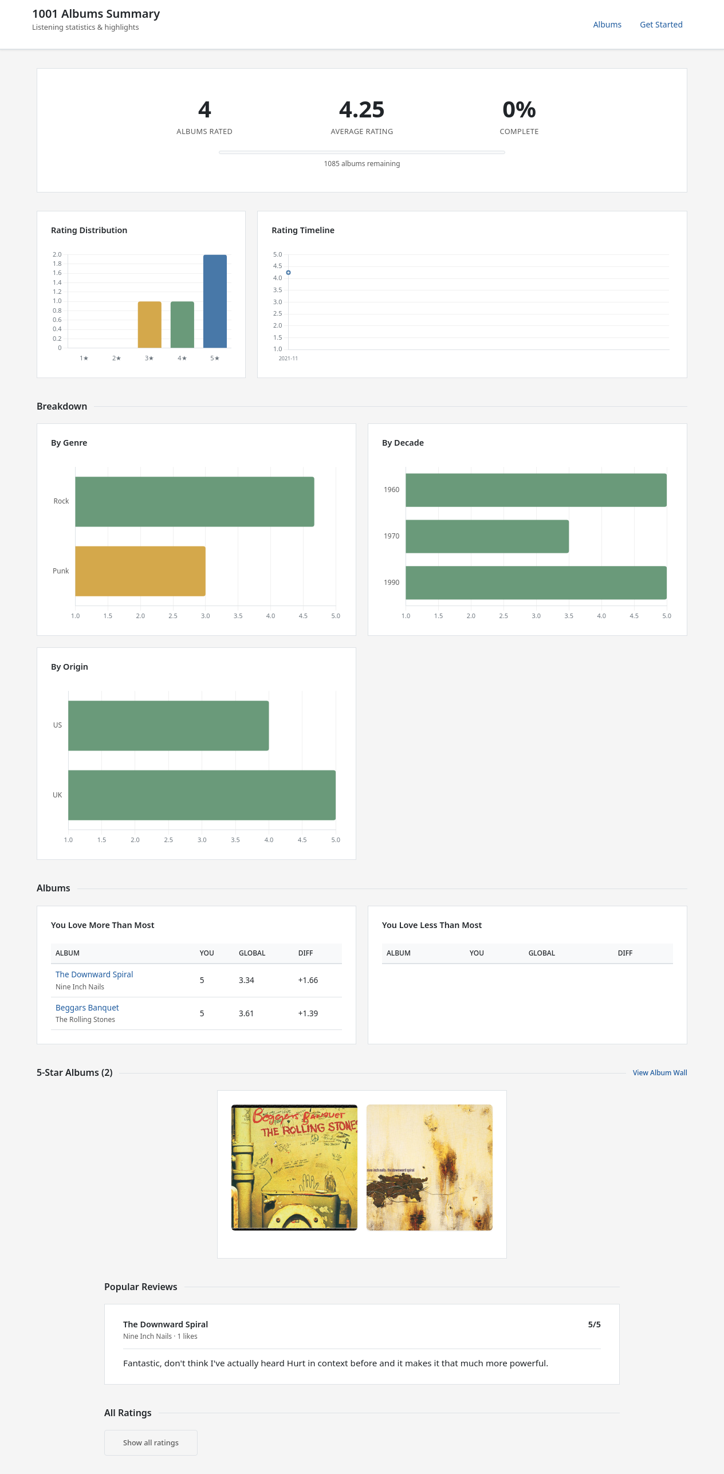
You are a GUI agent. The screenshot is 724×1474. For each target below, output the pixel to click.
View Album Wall (660, 1073)
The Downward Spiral (94, 974)
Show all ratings (151, 1442)
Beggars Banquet (87, 1007)
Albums (607, 24)
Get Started (661, 24)
